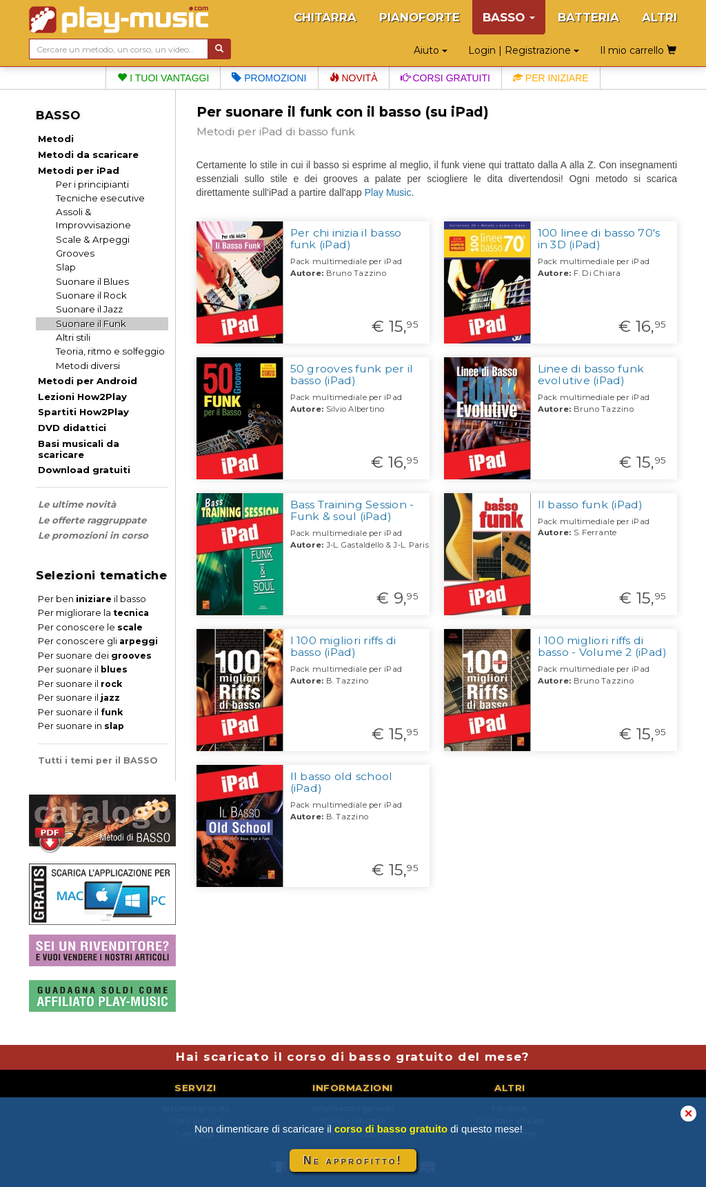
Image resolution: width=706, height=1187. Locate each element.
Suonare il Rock (91, 295)
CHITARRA (325, 17)
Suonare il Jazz (89, 309)
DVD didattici (72, 427)
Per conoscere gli (98, 641)
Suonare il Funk (91, 323)
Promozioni (269, 77)
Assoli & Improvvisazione (93, 218)
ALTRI (659, 17)
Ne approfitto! (353, 1160)
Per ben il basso (92, 599)
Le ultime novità (77, 504)
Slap (66, 266)
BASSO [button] (509, 17)
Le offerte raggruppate (92, 520)
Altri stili (73, 337)
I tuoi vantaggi (163, 77)
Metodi (56, 138)
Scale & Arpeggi (93, 239)
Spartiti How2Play (83, 411)
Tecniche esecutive (100, 197)
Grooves (75, 253)
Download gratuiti (84, 469)
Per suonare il (83, 669)
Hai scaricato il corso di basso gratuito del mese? (353, 1057)
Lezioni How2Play (82, 396)
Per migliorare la (93, 613)
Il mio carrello (638, 50)
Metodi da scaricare (88, 154)
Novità (354, 77)
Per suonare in (81, 726)
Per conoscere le (90, 627)
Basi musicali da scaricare (78, 449)
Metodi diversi (88, 365)
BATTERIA (588, 17)
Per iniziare (551, 77)
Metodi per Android (87, 380)
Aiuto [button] (430, 50)
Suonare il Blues (92, 281)
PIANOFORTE (419, 17)
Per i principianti (92, 184)
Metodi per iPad (78, 170)
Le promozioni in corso (93, 535)
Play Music (388, 192)
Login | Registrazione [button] (523, 50)
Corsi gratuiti (445, 77)
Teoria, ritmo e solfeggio (110, 351)
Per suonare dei (95, 655)
